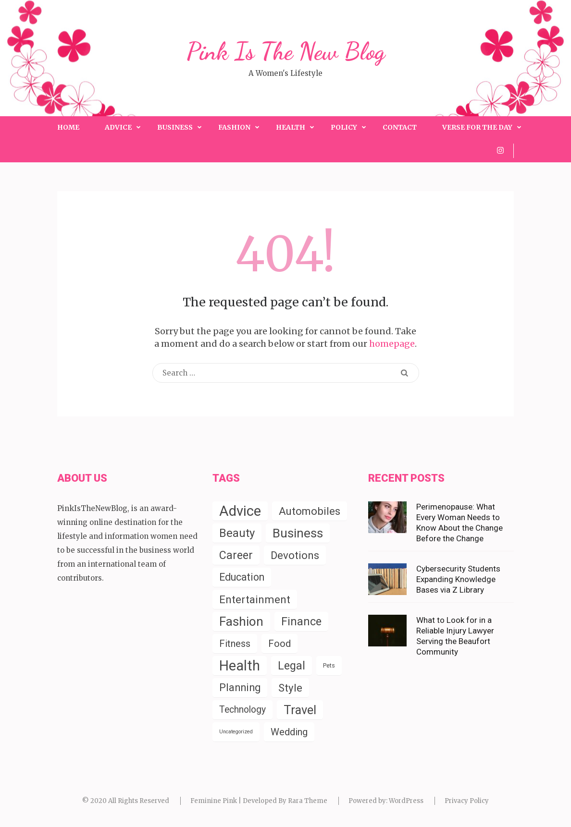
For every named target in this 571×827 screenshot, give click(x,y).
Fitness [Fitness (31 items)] (234, 643)
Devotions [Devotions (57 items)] (295, 555)
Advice (118, 127)
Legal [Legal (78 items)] (291, 665)
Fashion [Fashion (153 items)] (241, 621)
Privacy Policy (467, 801)
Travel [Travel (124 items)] (300, 710)
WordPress (406, 801)
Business (175, 127)
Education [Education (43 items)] (241, 577)
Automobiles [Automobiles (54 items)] (309, 511)
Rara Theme (307, 801)
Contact (400, 127)
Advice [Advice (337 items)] (240, 511)
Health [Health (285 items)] (239, 665)
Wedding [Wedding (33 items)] (289, 732)
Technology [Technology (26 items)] (242, 709)
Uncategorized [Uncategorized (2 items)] (236, 732)
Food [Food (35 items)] (279, 643)
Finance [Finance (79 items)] (301, 621)
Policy (344, 127)
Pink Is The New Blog (285, 51)
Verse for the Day (477, 127)
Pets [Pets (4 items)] (329, 665)
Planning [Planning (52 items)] (240, 687)
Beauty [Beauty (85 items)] (237, 533)
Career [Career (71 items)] (236, 555)
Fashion (234, 127)
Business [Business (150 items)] (298, 533)
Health (290, 127)
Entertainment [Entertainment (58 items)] (254, 599)
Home (68, 127)
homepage (392, 343)
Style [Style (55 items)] (290, 687)
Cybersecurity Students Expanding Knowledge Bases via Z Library (458, 579)
